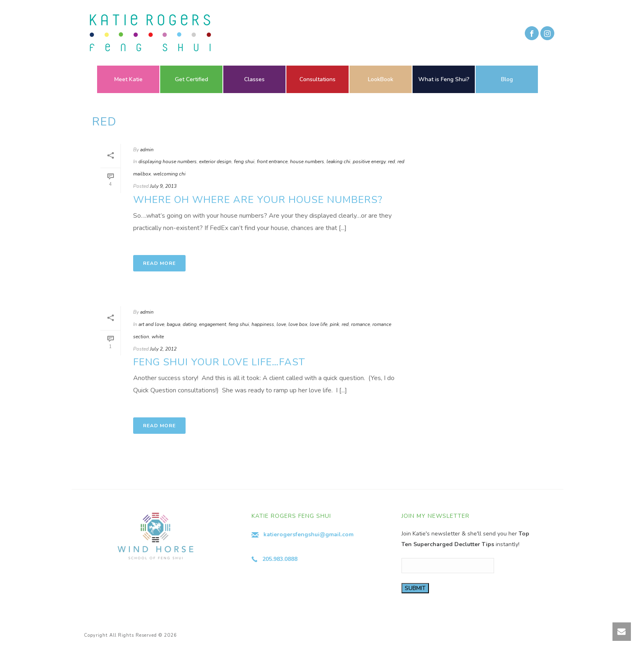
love (281, 324)
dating (190, 324)
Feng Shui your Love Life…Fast (219, 362)
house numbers (307, 161)
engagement (212, 324)
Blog (507, 79)
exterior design (215, 161)
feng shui (244, 161)
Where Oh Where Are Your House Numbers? (258, 199)
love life (318, 324)
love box (297, 324)
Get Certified (191, 79)
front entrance (272, 161)
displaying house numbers (167, 161)
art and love (151, 324)
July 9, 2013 (163, 186)
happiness (263, 324)
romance (360, 324)
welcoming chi (169, 174)
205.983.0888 (279, 559)
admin (147, 149)
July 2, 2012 (163, 349)
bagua (173, 324)
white (158, 336)
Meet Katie (128, 79)
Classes (254, 79)
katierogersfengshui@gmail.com (308, 534)
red (391, 161)
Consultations (317, 79)
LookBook (380, 79)
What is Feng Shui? (443, 79)
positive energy (369, 161)
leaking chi (338, 161)
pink (334, 324)
